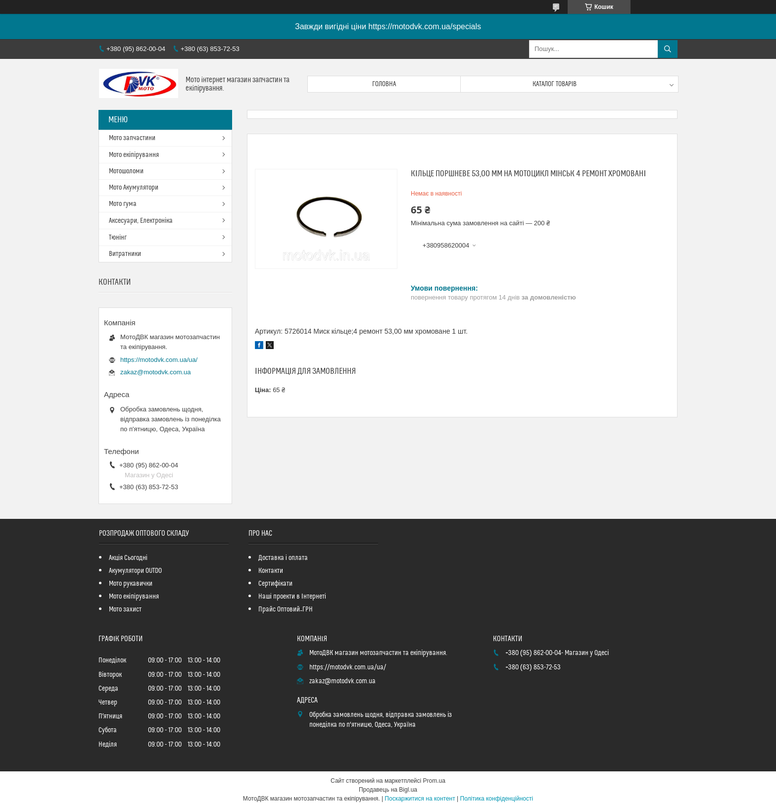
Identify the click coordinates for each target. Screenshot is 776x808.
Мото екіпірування (134, 155)
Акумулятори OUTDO (135, 571)
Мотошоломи (126, 171)
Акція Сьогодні (128, 558)
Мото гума (123, 204)
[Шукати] (668, 49)
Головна (384, 84)
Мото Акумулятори (133, 188)
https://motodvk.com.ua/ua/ (158, 359)
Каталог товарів (555, 84)
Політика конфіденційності (497, 798)
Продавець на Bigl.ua (388, 789)
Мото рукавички (130, 584)
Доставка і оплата (283, 558)
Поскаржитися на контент (420, 798)
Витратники (125, 254)
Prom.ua (434, 780)
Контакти (270, 571)
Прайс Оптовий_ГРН (285, 609)
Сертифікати (275, 584)
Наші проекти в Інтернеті (292, 597)
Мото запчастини (132, 138)
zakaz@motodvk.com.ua (155, 372)
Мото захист (125, 609)
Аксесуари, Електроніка (141, 221)
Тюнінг (118, 238)
